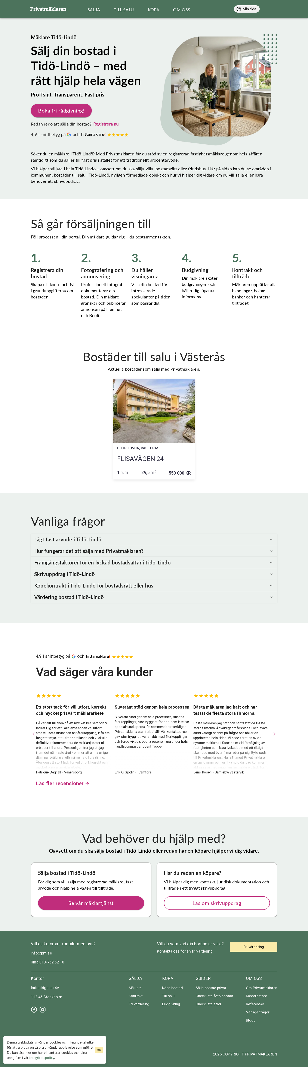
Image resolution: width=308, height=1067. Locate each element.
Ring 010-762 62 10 (47, 962)
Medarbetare (256, 996)
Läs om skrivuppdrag (217, 903)
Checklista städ (208, 1004)
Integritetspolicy (41, 1057)
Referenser (255, 1004)
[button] (154, 539)
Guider (203, 978)
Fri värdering (139, 1004)
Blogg (251, 1020)
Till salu (168, 996)
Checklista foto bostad (214, 996)
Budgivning (171, 1004)
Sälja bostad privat (211, 988)
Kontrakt (136, 996)
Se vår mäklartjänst (91, 903)
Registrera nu (105, 123)
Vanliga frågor (258, 1012)
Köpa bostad (172, 988)
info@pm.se (41, 953)
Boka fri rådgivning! (61, 110)
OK (99, 1050)
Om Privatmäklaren (261, 988)
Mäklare (135, 988)
